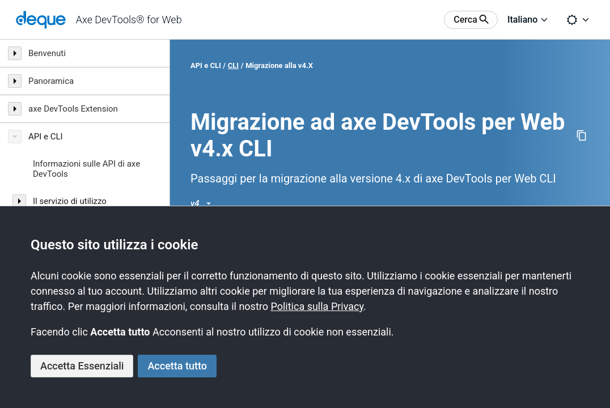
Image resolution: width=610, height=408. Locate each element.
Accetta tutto (177, 366)
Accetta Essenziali (82, 366)
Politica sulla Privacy (316, 306)
